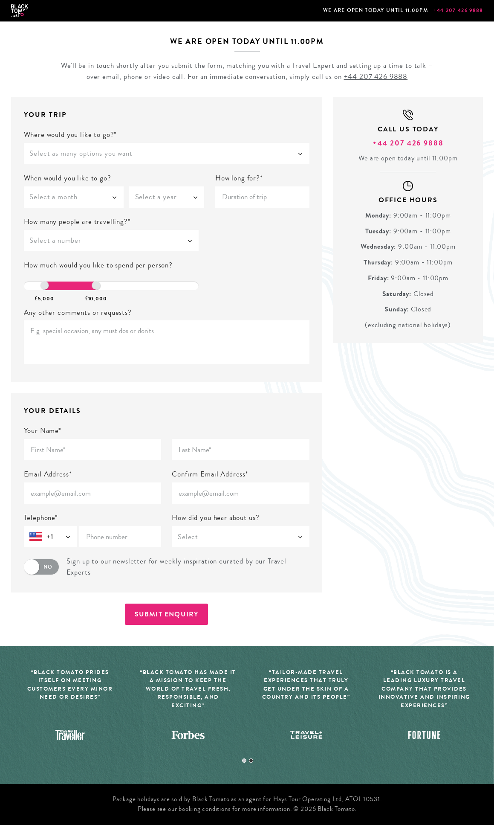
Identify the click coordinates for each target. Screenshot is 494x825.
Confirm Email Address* (210, 474)
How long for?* (239, 178)
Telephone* (41, 517)
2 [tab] (251, 760)
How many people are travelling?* (77, 221)
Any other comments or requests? (78, 312)
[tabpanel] (70, 710)
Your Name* (43, 430)
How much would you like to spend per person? (98, 265)
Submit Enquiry (167, 614)
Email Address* (48, 474)
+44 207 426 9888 (458, 10)
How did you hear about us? (215, 517)
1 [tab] (244, 760)
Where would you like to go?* (70, 134)
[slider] (44, 285)
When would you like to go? (67, 178)
